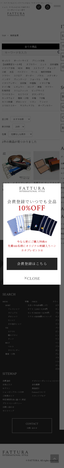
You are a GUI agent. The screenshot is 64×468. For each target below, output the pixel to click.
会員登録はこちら (32, 264)
